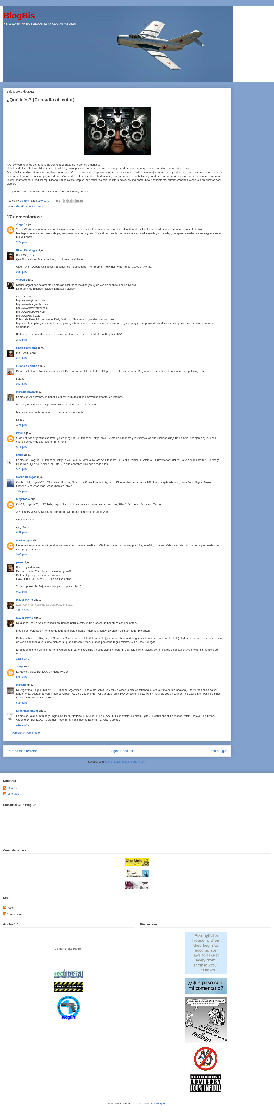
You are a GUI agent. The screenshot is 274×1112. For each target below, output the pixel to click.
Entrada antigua (216, 751)
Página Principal (121, 751)
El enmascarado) (27, 710)
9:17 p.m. (21, 591)
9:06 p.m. (21, 554)
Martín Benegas (26, 477)
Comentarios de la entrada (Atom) (125, 761)
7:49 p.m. (21, 491)
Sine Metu (13, 793)
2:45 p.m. (21, 357)
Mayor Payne (24, 599)
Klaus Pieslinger (26, 250)
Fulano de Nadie (26, 365)
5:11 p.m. (21, 447)
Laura (19, 455)
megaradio (23, 499)
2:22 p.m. (21, 242)
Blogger (160, 1103)
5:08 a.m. (21, 677)
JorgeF (20, 224)
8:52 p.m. (21, 532)
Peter (19, 433)
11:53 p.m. (22, 658)
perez (19, 562)
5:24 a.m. (21, 702)
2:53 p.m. (21, 383)
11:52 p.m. (22, 609)
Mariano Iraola (25, 391)
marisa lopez (24, 540)
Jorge (19, 666)
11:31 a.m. (22, 724)
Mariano (21, 684)
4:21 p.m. (21, 425)
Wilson (20, 279)
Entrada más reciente (22, 751)
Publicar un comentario (26, 732)
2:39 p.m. (21, 272)
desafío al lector (25, 206)
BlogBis (19, 15)
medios (41, 206)
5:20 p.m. (21, 469)
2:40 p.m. (21, 339)
